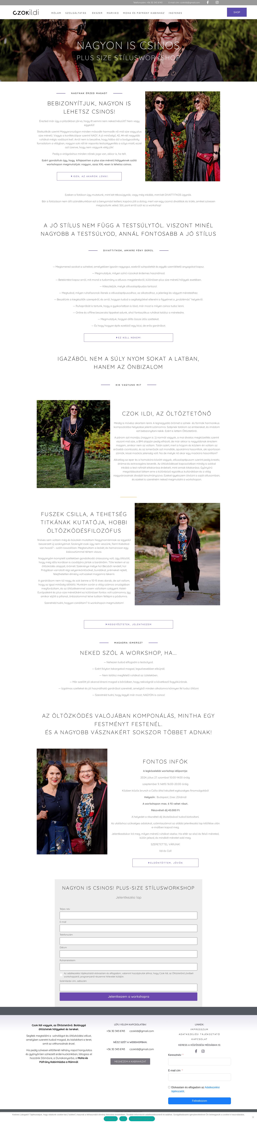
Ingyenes (175, 13)
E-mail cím (174, 1075)
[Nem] (253, 1117)
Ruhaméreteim (67, 964)
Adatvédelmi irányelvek (141, 1119)
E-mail (63, 926)
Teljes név (65, 913)
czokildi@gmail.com (190, 2)
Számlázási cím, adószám (73, 985)
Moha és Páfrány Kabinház (144, 13)
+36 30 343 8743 (154, 2)
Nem (123, 1119)
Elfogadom (110, 1119)
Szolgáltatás (75, 13)
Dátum (63, 952)
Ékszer (97, 13)
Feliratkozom (199, 1105)
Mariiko (113, 13)
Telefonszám (66, 939)
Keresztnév (174, 1059)
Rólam (56, 13)
